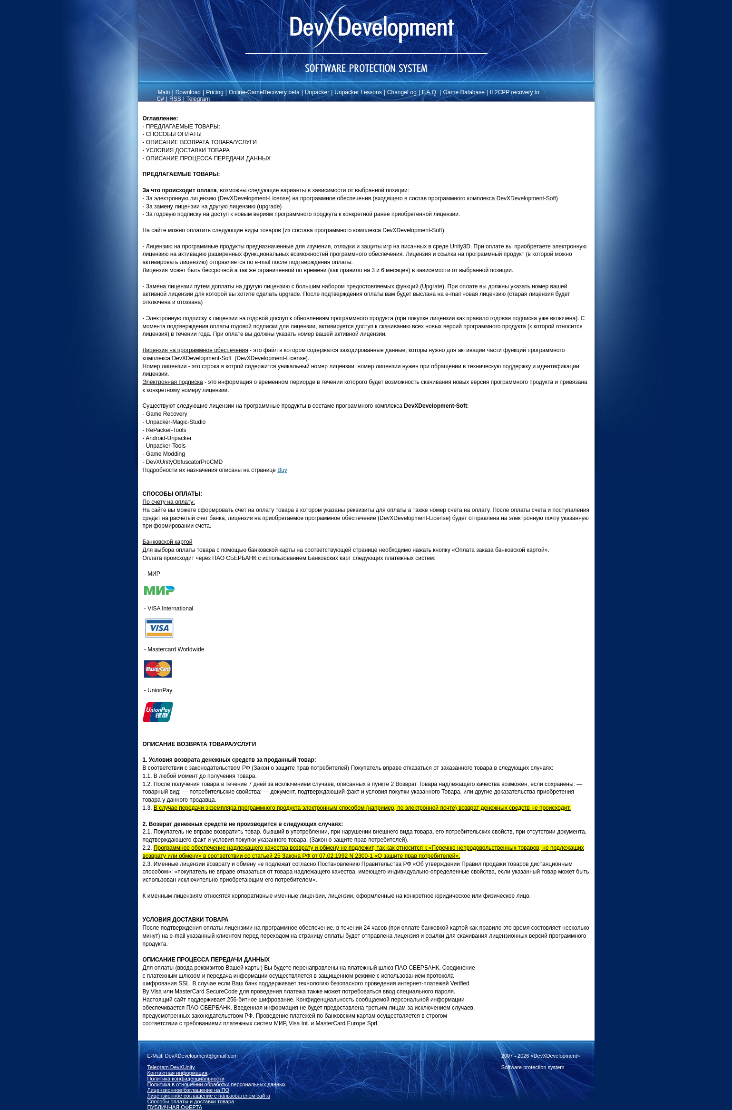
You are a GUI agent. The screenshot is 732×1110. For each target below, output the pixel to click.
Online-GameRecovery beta (264, 92)
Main (164, 92)
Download (188, 92)
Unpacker (317, 92)
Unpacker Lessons (357, 92)
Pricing (215, 92)
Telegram (198, 99)
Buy (282, 470)
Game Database (463, 92)
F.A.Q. (430, 92)
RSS (175, 99)
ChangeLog (402, 92)
